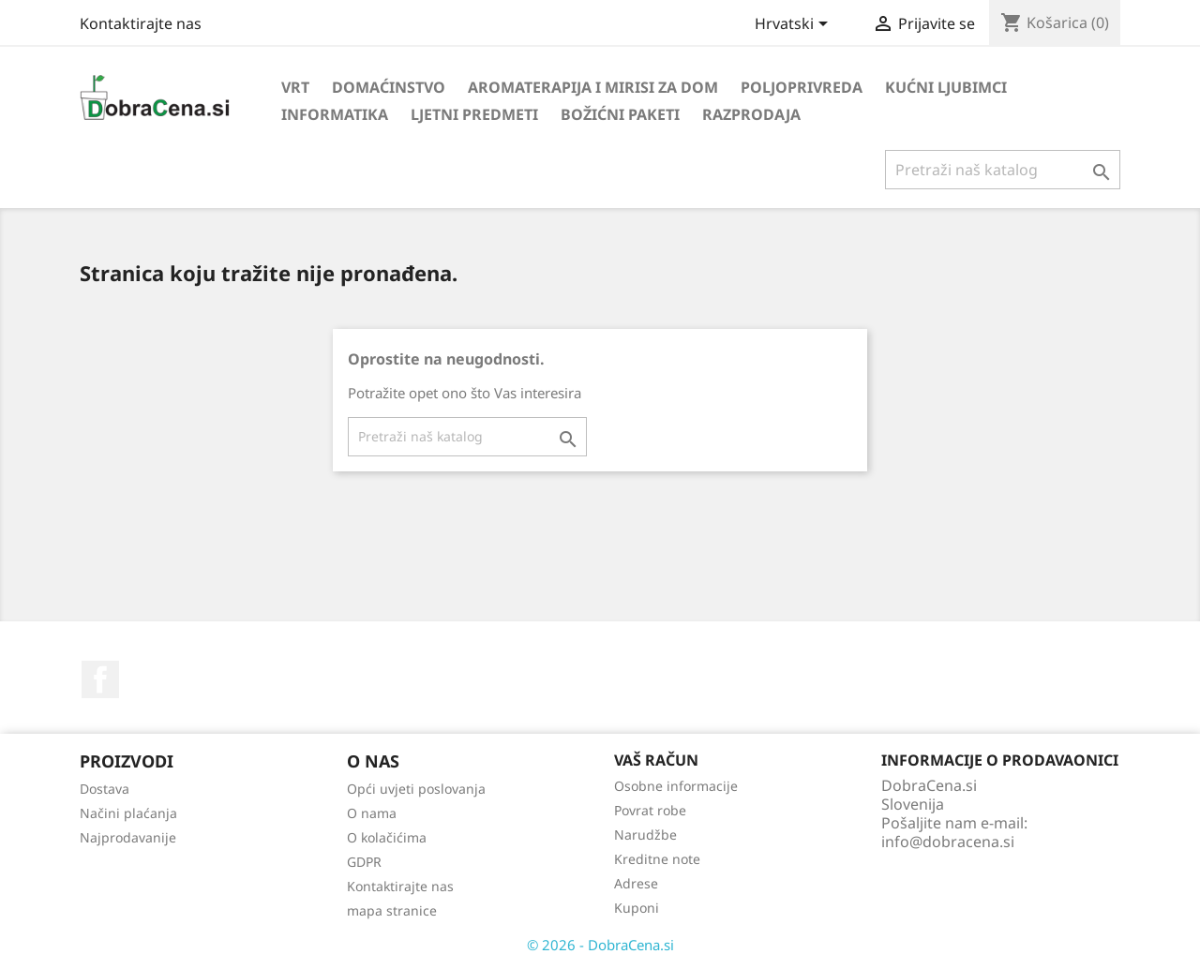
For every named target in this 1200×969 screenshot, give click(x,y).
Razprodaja (751, 114)
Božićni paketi (620, 114)
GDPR (364, 862)
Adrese (636, 883)
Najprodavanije (128, 837)
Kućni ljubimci (946, 87)
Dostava (104, 789)
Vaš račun (656, 760)
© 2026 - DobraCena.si (600, 944)
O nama (372, 813)
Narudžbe (645, 834)
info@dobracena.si (947, 841)
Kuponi (636, 908)
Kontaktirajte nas (141, 23)
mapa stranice (392, 910)
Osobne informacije (676, 786)
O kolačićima (387, 837)
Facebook (100, 679)
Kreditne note (657, 859)
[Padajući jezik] (794, 25)
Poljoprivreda (801, 87)
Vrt (295, 87)
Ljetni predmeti (474, 114)
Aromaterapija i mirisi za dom (593, 87)
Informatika (334, 114)
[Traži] (1002, 169)
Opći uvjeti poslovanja (416, 789)
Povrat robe (650, 810)
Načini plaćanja (128, 813)
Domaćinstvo (388, 87)
